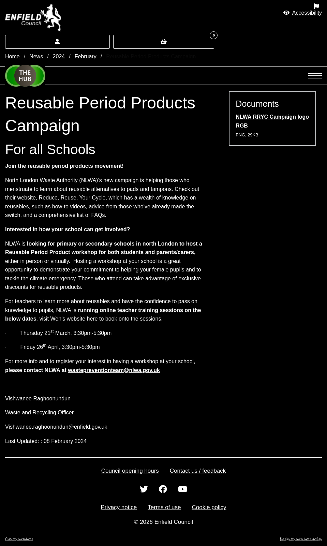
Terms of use (164, 507)
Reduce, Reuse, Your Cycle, (73, 198)
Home (12, 56)
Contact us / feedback (198, 471)
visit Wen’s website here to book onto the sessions (100, 319)
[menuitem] (204, 6)
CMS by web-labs (19, 539)
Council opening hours (130, 471)
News (36, 56)
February (85, 56)
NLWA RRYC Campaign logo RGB (272, 121)
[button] (302, 13)
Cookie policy (209, 507)
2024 (59, 56)
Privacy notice (119, 507)
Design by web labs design (301, 539)
